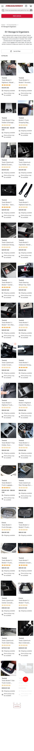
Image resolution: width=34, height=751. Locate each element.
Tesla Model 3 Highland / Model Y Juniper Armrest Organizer (25, 244)
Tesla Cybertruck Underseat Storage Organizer (8, 244)
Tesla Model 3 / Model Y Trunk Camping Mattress (25, 602)
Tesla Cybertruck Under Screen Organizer (7, 364)
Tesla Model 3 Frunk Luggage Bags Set (7, 484)
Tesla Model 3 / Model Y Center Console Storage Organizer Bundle (25, 444)
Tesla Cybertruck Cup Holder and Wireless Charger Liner (25, 163)
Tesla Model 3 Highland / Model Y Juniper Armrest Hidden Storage (8, 81)
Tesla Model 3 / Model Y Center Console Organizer (8, 284)
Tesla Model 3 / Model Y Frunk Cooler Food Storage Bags (7, 561)
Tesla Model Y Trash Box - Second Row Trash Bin (8, 203)
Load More (17, 706)
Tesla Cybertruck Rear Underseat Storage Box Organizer (24, 642)
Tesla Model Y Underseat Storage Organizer (25, 364)
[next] (20, 703)
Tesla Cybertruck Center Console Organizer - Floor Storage (7, 602)
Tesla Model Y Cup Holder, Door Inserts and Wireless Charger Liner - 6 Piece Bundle (8, 444)
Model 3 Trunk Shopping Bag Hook (24, 121)
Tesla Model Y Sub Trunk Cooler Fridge (8, 682)
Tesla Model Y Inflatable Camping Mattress (25, 561)
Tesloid (4, 78)
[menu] (2, 6)
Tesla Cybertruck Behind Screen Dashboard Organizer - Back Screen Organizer (8, 163)
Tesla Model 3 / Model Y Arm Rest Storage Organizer (8, 324)
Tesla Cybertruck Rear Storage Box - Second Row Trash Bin (25, 484)
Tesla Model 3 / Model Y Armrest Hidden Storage (24, 81)
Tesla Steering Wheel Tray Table (25, 284)
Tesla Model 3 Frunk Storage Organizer (6, 526)
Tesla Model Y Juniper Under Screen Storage (24, 324)
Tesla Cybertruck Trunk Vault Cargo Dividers (8, 642)
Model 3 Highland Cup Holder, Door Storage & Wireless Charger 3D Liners (25, 404)
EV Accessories (12, 25)
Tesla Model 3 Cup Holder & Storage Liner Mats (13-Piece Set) (8, 121)
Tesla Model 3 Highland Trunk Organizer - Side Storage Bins (7, 404)
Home (3, 25)
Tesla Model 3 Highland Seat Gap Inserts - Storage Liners (25, 203)
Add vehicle (17, 16)
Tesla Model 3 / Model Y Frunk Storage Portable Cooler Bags (24, 526)
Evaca (4, 523)
